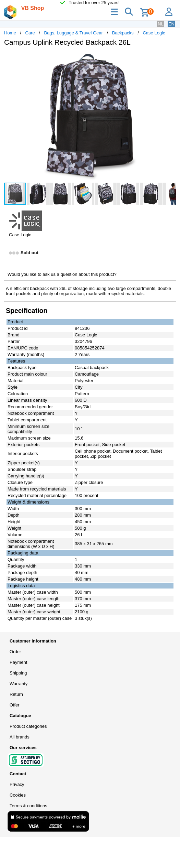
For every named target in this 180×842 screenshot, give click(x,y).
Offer (15, 705)
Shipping (18, 673)
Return (16, 694)
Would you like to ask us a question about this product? (62, 274)
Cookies (18, 795)
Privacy (17, 784)
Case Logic (154, 32)
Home (10, 32)
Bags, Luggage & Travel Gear (73, 32)
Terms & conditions (28, 805)
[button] (169, 58)
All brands (19, 737)
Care (30, 32)
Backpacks (123, 32)
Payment (18, 662)
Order (15, 651)
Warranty (18, 683)
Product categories (28, 726)
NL (161, 23)
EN (171, 23)
